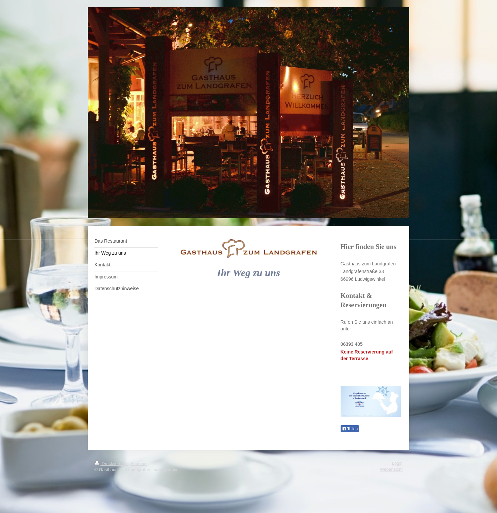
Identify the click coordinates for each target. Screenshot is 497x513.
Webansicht (391, 469)
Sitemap (139, 463)
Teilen (350, 429)
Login (397, 463)
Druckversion (111, 463)
